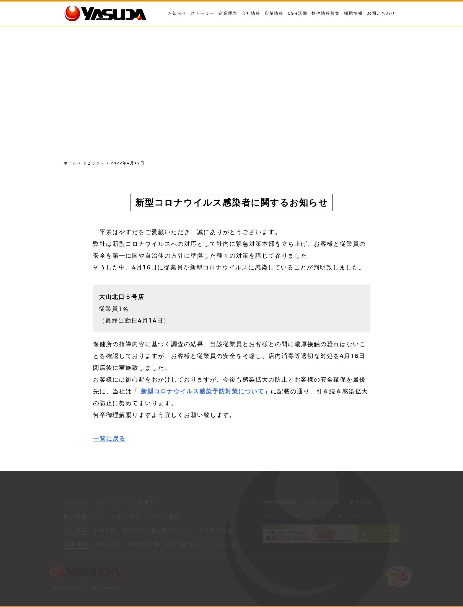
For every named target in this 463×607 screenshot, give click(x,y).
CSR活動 (297, 13)
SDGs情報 (108, 545)
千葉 (134, 517)
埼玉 (117, 517)
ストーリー (202, 13)
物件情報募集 (326, 13)
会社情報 (251, 13)
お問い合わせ (381, 13)
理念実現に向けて (172, 531)
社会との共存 (221, 545)
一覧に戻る (109, 438)
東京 (99, 517)
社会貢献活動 (182, 545)
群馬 (174, 517)
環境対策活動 (143, 545)
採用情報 (353, 13)
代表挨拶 (105, 531)
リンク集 (333, 516)
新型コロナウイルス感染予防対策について (202, 391)
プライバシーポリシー (289, 516)
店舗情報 (274, 13)
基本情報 (133, 531)
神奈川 (155, 517)
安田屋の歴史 (216, 531)
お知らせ (177, 13)
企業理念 (228, 13)
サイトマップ (366, 516)
